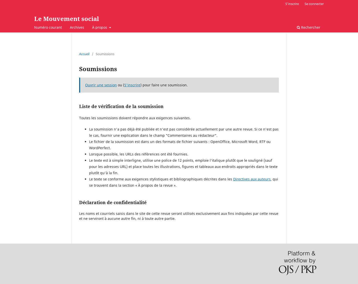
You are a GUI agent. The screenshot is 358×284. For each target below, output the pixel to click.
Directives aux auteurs (252, 179)
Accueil (84, 54)
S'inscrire (292, 3)
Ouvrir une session (101, 85)
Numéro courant (48, 27)
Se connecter (314, 3)
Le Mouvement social (66, 18)
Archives (77, 27)
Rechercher (308, 27)
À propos (100, 27)
